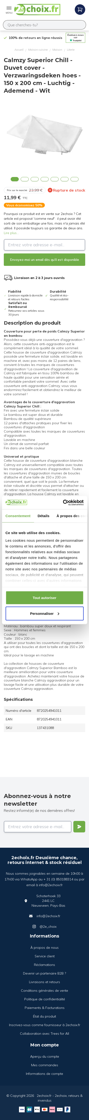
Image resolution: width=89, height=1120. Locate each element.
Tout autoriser (44, 598)
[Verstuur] (79, 826)
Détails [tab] (43, 516)
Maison (57, 49)
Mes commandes (44, 1065)
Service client (45, 956)
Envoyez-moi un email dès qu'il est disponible (44, 259)
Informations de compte (44, 1074)
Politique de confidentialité (44, 999)
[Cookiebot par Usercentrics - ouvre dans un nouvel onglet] (63, 502)
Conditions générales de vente (44, 990)
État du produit (44, 1016)
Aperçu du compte (44, 1056)
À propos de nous (44, 947)
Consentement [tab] (17, 516)
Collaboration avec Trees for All (44, 1033)
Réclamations (44, 965)
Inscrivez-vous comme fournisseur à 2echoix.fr (44, 1025)
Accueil (18, 49)
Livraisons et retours (44, 982)
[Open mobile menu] (9, 9)
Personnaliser (44, 613)
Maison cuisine (38, 49)
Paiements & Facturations (45, 1008)
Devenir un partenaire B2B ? (44, 973)
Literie (71, 49)
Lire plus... (11, 233)
